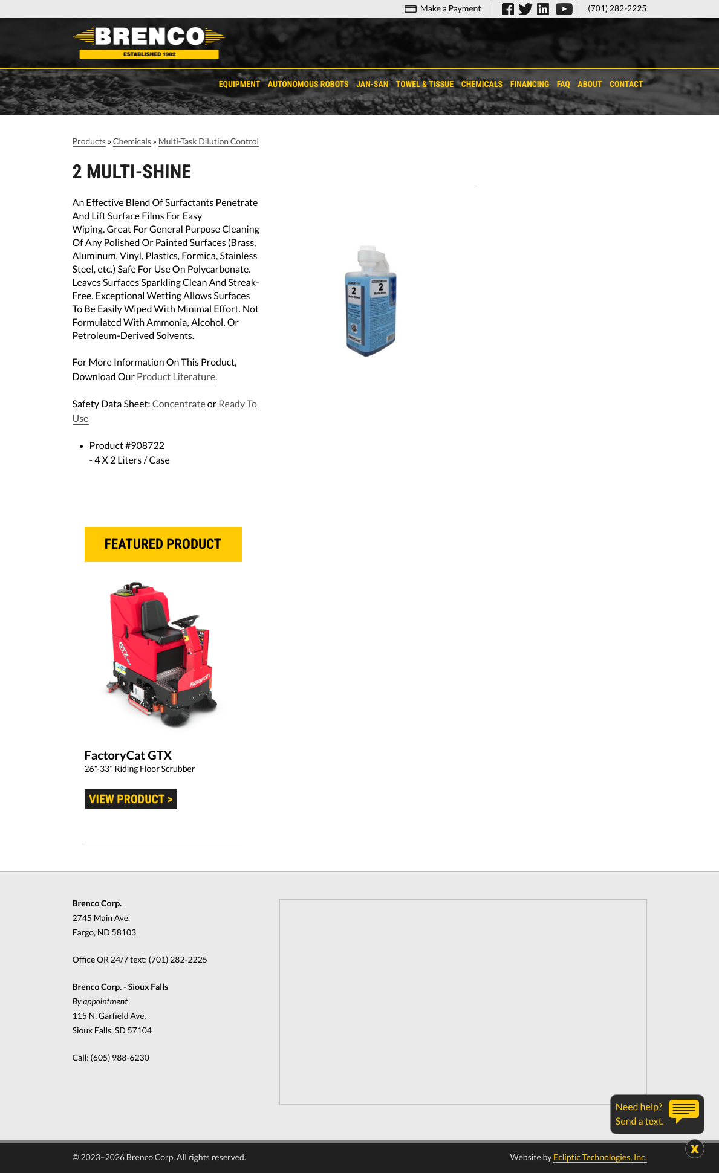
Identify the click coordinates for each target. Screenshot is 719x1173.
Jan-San (372, 84)
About (589, 84)
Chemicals (482, 84)
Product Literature (176, 377)
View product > (131, 799)
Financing (530, 84)
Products (89, 141)
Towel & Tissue (425, 84)
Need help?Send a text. (640, 1114)
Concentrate (179, 404)
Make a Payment (450, 8)
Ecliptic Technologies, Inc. (599, 1157)
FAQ (563, 84)
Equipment (240, 84)
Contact (626, 84)
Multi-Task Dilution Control (208, 141)
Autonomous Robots (308, 84)
